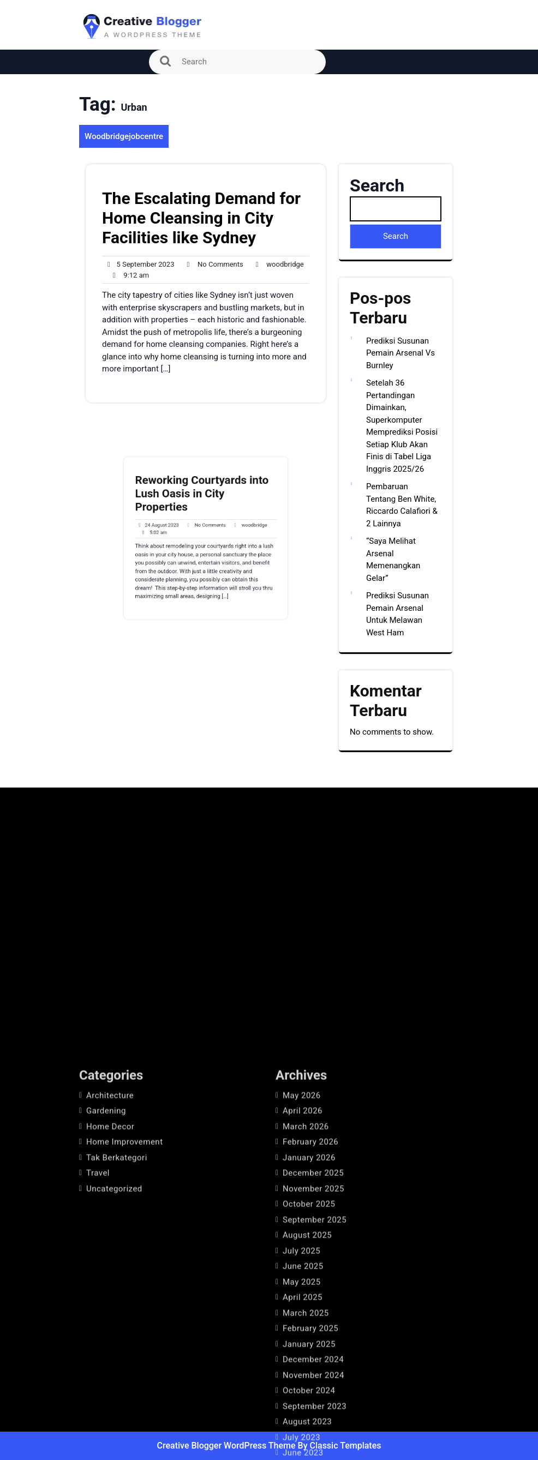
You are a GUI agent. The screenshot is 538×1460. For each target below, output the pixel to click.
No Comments (212, 264)
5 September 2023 (138, 264)
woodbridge (277, 264)
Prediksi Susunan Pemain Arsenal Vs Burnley (400, 353)
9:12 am (128, 275)
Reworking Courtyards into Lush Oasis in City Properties (203, 510)
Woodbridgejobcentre (124, 136)
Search (377, 185)
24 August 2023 (176, 529)
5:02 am (173, 534)
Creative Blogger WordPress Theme (227, 1445)
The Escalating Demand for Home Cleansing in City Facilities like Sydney (201, 218)
